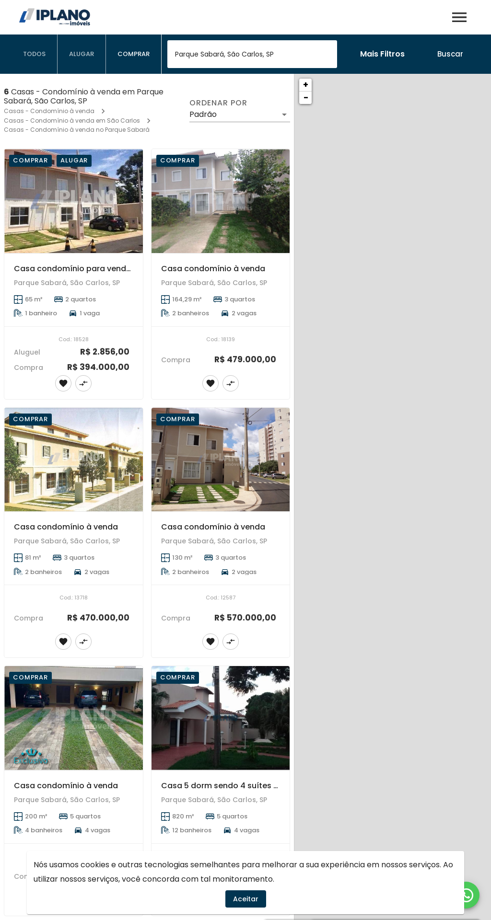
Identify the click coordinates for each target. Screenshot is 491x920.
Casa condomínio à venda (213, 268)
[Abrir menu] (459, 17)
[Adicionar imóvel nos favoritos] (63, 383)
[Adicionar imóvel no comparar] (83, 383)
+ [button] (305, 85)
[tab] (35, 54)
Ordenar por (218, 103)
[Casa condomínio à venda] (221, 201)
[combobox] (252, 54)
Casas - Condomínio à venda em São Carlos (72, 120)
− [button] (306, 98)
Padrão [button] (203, 114)
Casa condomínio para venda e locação (93, 268)
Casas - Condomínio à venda (49, 111)
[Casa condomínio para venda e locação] (73, 201)
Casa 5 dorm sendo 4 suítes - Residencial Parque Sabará (272, 785)
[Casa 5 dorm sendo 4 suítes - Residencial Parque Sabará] (221, 718)
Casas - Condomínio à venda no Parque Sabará (77, 130)
